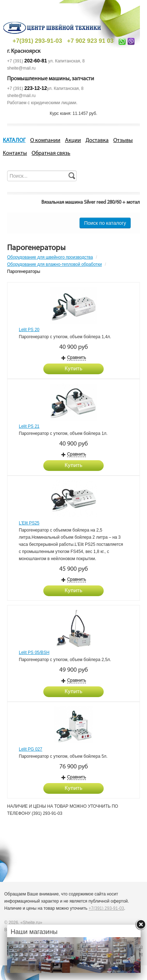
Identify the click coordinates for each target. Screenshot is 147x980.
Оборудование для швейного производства (50, 257)
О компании (45, 140)
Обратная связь (51, 153)
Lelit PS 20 (29, 329)
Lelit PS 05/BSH (34, 652)
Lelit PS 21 (29, 426)
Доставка (97, 140)
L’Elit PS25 (29, 523)
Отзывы (123, 140)
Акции (73, 140)
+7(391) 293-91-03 (37, 40)
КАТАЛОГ (14, 140)
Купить (73, 369)
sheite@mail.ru (21, 68)
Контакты (15, 153)
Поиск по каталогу (105, 223)
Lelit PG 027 (30, 749)
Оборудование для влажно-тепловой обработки (54, 264)
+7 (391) (27, 61)
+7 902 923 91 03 (90, 40)
